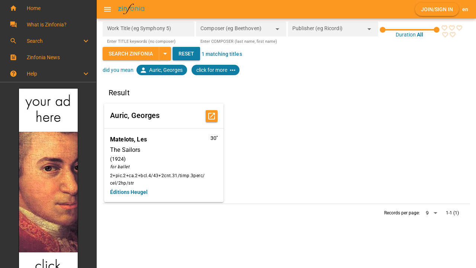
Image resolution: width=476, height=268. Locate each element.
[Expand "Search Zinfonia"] (165, 53)
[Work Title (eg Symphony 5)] (148, 29)
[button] (48, 8)
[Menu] (107, 9)
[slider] (410, 30)
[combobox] (235, 31)
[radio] (444, 28)
